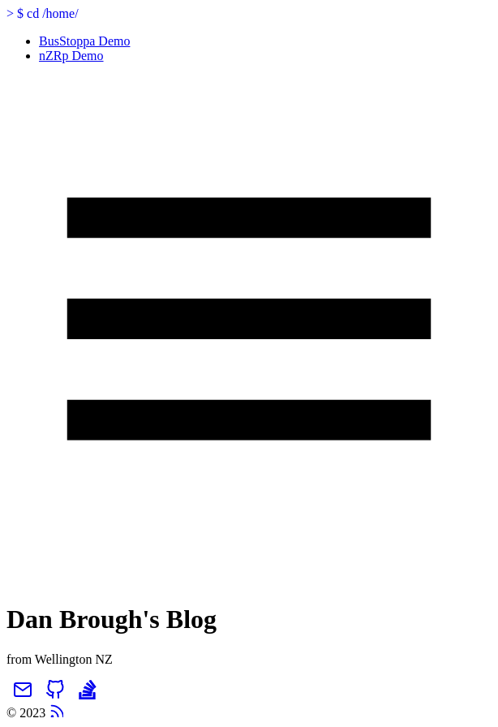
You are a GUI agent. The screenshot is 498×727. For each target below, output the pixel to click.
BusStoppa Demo (84, 41)
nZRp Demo (71, 55)
